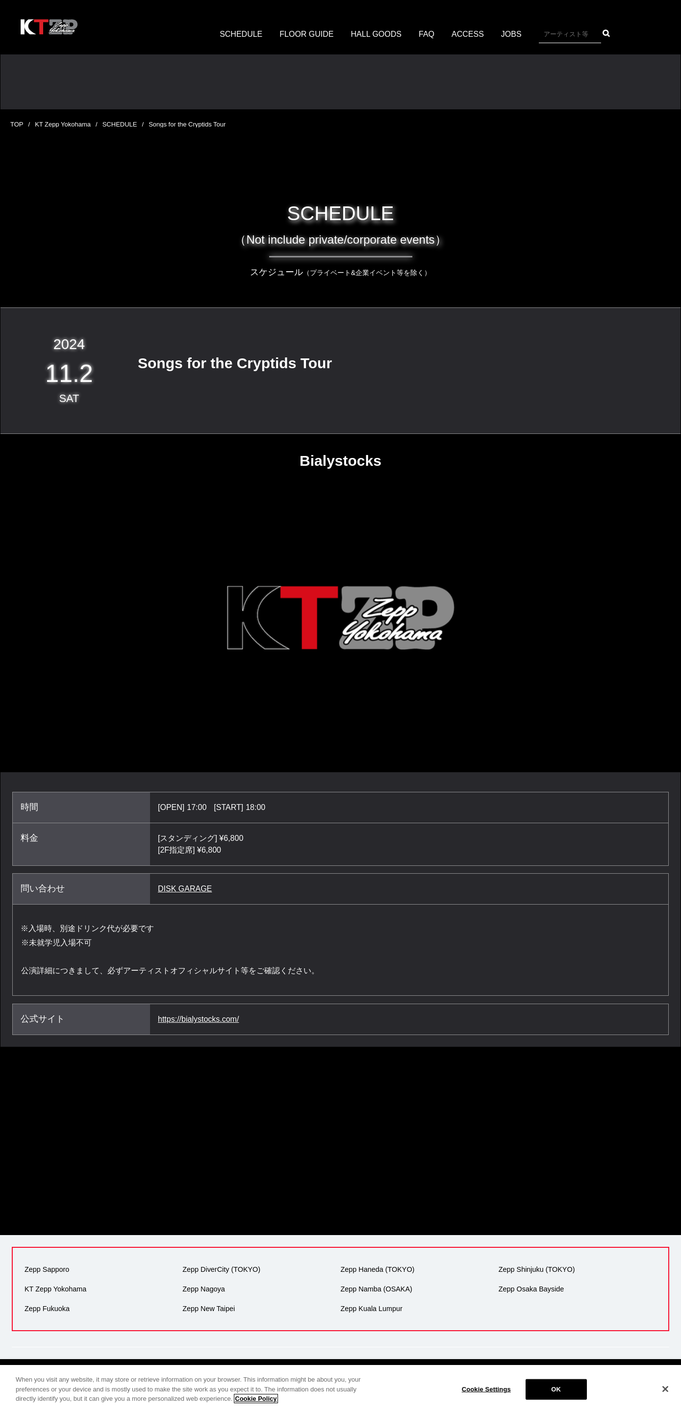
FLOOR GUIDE (306, 34)
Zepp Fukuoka (47, 1309)
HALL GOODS (376, 34)
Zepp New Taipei (208, 1309)
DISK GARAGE (185, 888)
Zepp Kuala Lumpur (372, 1309)
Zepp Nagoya (203, 1289)
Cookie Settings (486, 1397)
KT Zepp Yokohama (63, 124)
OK (556, 1397)
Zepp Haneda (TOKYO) (378, 1269)
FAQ (426, 34)
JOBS (511, 34)
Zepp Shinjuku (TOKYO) (537, 1269)
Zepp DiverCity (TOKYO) (221, 1269)
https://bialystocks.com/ (198, 1019)
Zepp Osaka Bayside (531, 1289)
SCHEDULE (241, 34)
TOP (17, 124)
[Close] (665, 1397)
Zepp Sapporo (47, 1269)
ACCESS (468, 34)
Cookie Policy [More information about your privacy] (256, 1407)
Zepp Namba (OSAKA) (376, 1289)
